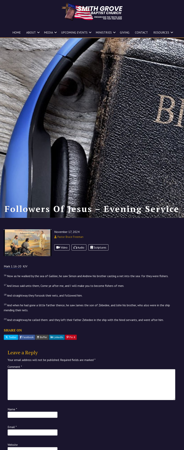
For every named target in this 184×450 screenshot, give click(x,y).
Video (62, 247)
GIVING (124, 32)
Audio (79, 247)
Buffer (42, 337)
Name (12, 409)
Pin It (71, 337)
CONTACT (141, 32)
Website (13, 445)
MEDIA (48, 32)
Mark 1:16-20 (12, 266)
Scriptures (98, 247)
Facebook (26, 337)
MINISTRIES (104, 32)
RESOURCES (161, 32)
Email (12, 427)
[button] (38, 32)
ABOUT (31, 32)
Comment (15, 367)
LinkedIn (57, 337)
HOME (16, 32)
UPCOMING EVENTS (74, 32)
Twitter (11, 337)
